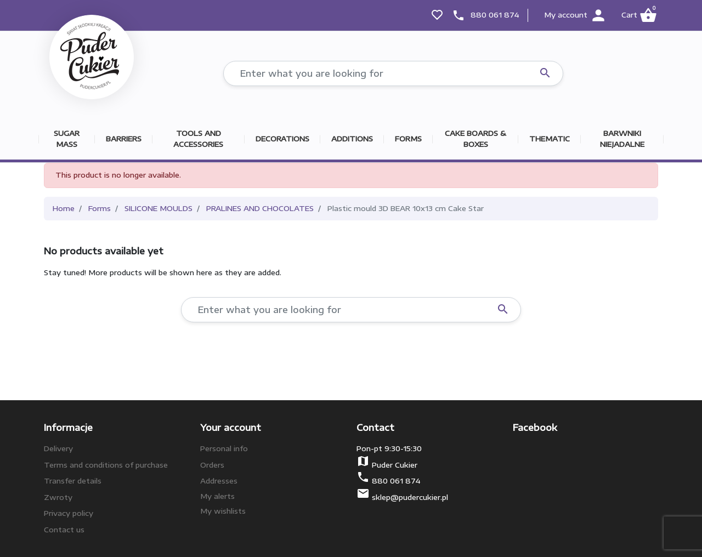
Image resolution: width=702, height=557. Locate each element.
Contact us (64, 529)
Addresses (218, 480)
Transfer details (72, 480)
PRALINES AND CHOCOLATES (260, 208)
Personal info (224, 448)
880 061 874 (495, 14)
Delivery (58, 448)
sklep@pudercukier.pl (410, 497)
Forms (99, 208)
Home (64, 208)
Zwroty (58, 497)
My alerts (217, 496)
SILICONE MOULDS (158, 208)
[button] (638, 15)
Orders (212, 465)
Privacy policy (68, 513)
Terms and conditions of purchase (106, 465)
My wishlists (223, 511)
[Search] (393, 73)
